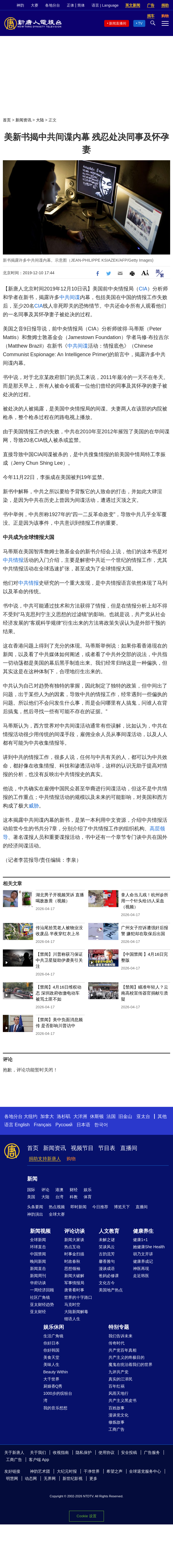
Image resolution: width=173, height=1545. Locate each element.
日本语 (83, 1124)
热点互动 (72, 1247)
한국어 (101, 1124)
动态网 (31, 1478)
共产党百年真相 (122, 1350)
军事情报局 (74, 1283)
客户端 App (39, 1459)
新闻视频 (40, 1231)
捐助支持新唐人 (45, 1158)
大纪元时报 (67, 1471)
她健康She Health (149, 1247)
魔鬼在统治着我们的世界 (130, 1364)
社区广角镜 (40, 1297)
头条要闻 (35, 1207)
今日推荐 (100, 1207)
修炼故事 (116, 1422)
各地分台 (52, 5)
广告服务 (152, 1452)
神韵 (20, 5)
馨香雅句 (107, 1261)
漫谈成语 (107, 1268)
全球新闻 (38, 1239)
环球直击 (38, 1247)
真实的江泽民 (120, 1379)
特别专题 (118, 1327)
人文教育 (109, 1231)
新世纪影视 (73, 1478)
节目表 (106, 1148)
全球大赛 (57, 1214)
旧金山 (125, 1116)
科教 (74, 1197)
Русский (63, 1124)
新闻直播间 (117, 23)
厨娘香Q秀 (53, 1386)
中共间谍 (69, 297)
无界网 (50, 1478)
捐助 (165, 5)
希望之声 (114, 1471)
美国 (31, 1197)
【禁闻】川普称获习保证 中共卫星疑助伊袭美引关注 (59, 960)
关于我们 (38, 1452)
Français (42, 1124)
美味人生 (51, 1364)
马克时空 (72, 1304)
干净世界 (92, 1471)
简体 (81, 5)
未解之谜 (107, 1239)
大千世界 (51, 1379)
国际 (31, 1189)
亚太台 (143, 1116)
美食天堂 (51, 1357)
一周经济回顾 (42, 1290)
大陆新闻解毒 (76, 1311)
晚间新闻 (38, 1261)
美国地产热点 (111, 1290)
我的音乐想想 (55, 1408)
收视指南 (61, 1452)
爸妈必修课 (109, 1275)
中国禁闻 (38, 1254)
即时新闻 (78, 1207)
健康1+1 (140, 1239)
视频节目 (82, 1148)
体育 (88, 1197)
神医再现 (141, 1268)
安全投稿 (129, 1452)
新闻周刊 (38, 1275)
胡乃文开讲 (143, 1254)
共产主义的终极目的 (126, 1357)
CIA (143, 289)
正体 (70, 5)
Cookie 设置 (86, 1514)
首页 (7, 120)
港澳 (59, 1189)
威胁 (34, 806)
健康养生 (143, 1231)
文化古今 (107, 1283)
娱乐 (88, 1189)
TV (140, 23)
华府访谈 (38, 1283)
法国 (111, 1116)
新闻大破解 (74, 1275)
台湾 (59, 1197)
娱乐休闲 (53, 1327)
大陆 (40, 120)
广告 (150, 5)
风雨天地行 (118, 1393)
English (22, 1124)
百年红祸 (116, 1386)
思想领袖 (72, 1268)
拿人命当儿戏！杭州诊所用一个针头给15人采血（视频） (144, 900)
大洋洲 (80, 1116)
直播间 (128, 1148)
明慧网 (12, 1478)
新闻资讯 (23, 120)
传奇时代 (116, 1343)
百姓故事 (116, 1408)
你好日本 (51, 1343)
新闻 (32, 1179)
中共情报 (13, 560)
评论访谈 (74, 1231)
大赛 (34, 5)
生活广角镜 (53, 1336)
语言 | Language (105, 5)
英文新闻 (132, 5)
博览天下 (122, 1207)
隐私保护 (84, 1452)
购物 (71, 1158)
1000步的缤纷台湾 (57, 1397)
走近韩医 (141, 1275)
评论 (45, 1189)
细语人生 (72, 1318)
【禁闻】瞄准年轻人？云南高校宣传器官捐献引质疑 (144, 993)
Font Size (145, 272)
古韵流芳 (107, 1254)
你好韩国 (51, 1350)
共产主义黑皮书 (122, 1400)
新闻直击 (38, 1268)
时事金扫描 (74, 1254)
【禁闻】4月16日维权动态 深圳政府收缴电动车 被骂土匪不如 (58, 993)
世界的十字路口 (78, 1297)
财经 (74, 1189)
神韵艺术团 (40, 1471)
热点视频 (57, 1207)
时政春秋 (72, 1261)
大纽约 (30, 1116)
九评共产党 (118, 1372)
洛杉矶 (64, 1116)
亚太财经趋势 (42, 1304)
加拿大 (47, 1116)
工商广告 (116, 1429)
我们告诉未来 (120, 1336)
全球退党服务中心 (145, 1471)
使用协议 (106, 1452)
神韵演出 (35, 1214)
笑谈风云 (107, 1247)
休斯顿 (97, 1116)
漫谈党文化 (118, 1415)
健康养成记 (143, 1261)
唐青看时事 (74, 1290)
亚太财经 (38, 1311)
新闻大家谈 (74, 1239)
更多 (93, 1478)
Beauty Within (55, 1372)
